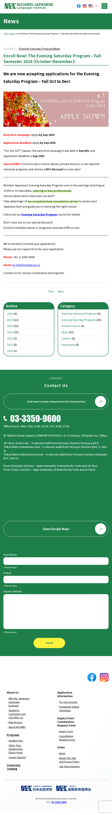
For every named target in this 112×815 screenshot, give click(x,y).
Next (61, 291)
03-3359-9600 (58, 808)
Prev (51, 291)
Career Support (17, 763)
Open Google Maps (74, 528)
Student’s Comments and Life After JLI (17, 719)
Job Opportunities (69, 772)
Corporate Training (13, 772)
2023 (10, 332)
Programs (13, 740)
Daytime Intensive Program (79, 313)
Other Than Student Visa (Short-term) (16, 754)
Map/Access (15, 728)
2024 (10, 326)
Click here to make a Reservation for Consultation (66, 401)
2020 (10, 351)
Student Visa (16, 746)
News (12, 33)
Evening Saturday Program (36, 49)
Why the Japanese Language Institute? (19, 707)
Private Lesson (70, 326)
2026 (10, 313)
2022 (10, 338)
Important (68, 344)
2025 (10, 320)
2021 (10, 344)
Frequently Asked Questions (69, 714)
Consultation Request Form (67, 743)
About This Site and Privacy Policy (69, 765)
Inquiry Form (66, 737)
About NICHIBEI (17, 732)
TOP (6, 33)
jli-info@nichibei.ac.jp (26, 265)
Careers (66, 338)
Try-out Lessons (68, 707)
